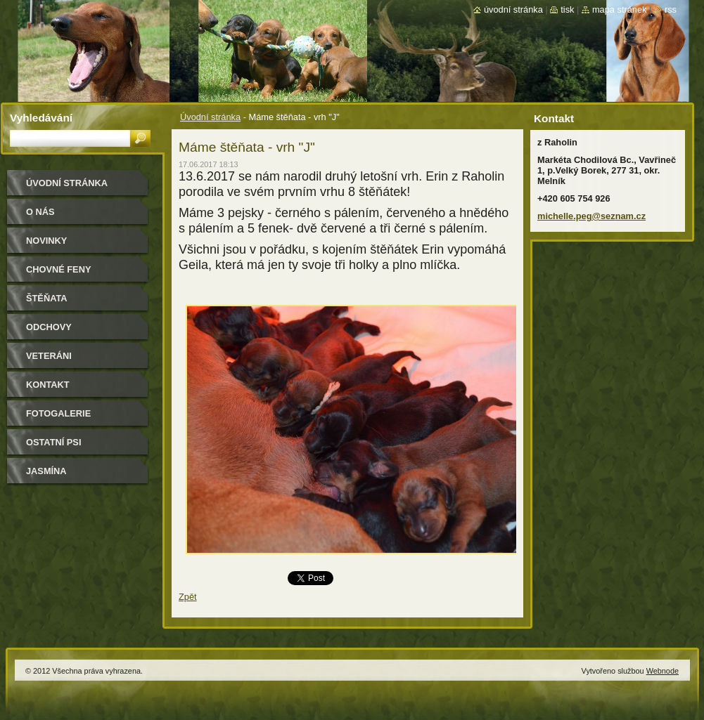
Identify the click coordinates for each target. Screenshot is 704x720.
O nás (40, 212)
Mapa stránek (619, 9)
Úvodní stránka (210, 117)
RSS (671, 9)
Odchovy (49, 327)
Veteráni (49, 356)
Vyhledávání (41, 118)
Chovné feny (58, 269)
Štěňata (47, 298)
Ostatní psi (53, 442)
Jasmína (46, 471)
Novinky (46, 240)
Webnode (662, 671)
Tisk (567, 9)
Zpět (188, 596)
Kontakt (48, 384)
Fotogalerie (58, 413)
